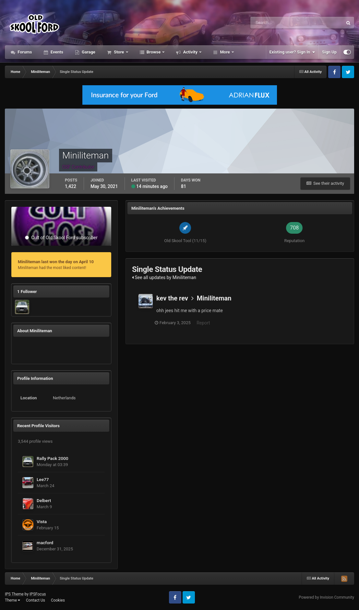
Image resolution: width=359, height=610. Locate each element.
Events (56, 52)
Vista (42, 521)
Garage (88, 52)
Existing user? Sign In (292, 52)
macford (45, 542)
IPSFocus (38, 594)
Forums (24, 52)
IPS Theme (14, 594)
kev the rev (172, 298)
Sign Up (329, 52)
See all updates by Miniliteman (164, 277)
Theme (12, 600)
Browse (154, 52)
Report (205, 322)
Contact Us (35, 600)
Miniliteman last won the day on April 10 (56, 261)
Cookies (58, 600)
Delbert (44, 500)
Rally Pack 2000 (52, 458)
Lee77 (43, 479)
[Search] (276, 23)
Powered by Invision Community (326, 597)
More (225, 52)
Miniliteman (214, 298)
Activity (190, 52)
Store (119, 52)
